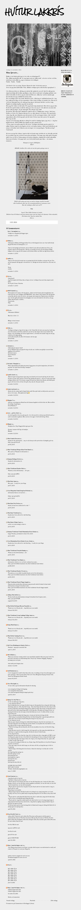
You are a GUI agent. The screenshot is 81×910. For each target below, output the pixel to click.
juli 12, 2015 (11, 526)
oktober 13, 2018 (12, 665)
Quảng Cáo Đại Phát (13, 699)
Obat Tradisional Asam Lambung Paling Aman (20, 615)
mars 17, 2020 (12, 771)
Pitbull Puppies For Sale (14, 889)
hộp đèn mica (11, 760)
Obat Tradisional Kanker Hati (16, 468)
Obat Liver (30, 674)
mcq (9, 865)
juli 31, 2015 (11, 589)
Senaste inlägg (10, 900)
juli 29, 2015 (11, 577)
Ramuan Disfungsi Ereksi (14, 459)
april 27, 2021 (11, 859)
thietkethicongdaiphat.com (20, 769)
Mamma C (10, 400)
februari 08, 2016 (12, 640)
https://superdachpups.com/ (15, 845)
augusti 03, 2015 (12, 601)
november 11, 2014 (13, 235)
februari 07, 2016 (12, 631)
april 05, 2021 (11, 809)
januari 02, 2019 (12, 678)
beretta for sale (12, 831)
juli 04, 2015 (11, 454)
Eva (9, 310)
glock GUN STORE (13, 838)
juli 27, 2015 (11, 555)
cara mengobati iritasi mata (15, 690)
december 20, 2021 (13, 893)
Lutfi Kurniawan (12, 671)
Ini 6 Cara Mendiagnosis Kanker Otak (18, 645)
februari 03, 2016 (12, 619)
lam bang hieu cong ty (14, 757)
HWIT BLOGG (12, 291)
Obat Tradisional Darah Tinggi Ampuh (18, 582)
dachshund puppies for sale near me (17, 857)
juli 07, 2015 (11, 485)
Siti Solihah (11, 654)
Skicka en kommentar (14, 897)
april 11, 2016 (11, 649)
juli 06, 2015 (11, 463)
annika (9, 258)
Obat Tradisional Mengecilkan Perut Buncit (19, 449)
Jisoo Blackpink (12, 683)
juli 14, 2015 (11, 545)
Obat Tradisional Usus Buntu (15, 560)
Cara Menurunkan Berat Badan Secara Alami (20, 541)
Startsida (32, 900)
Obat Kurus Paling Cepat (14, 522)
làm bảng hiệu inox (13, 755)
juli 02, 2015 (11, 444)
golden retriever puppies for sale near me (19, 855)
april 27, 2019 (11, 694)
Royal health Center (13, 814)
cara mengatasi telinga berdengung (17, 689)
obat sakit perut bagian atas (15, 663)
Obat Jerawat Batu (21, 674)
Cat (9, 276)
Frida (9, 328)
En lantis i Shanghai (13, 363)
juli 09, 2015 (11, 507)
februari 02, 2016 (12, 610)
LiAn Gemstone (12, 776)
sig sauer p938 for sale (14, 828)
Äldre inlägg (54, 900)
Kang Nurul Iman (12, 625)
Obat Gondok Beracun (14, 438)
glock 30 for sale (12, 834)
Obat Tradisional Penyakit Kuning (17, 550)
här (18, 135)
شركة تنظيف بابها (12, 868)
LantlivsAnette (12, 374)
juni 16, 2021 (11, 882)
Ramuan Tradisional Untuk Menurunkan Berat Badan (22, 531)
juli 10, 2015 (11, 517)
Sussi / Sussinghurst (13, 231)
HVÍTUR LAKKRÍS (34, 12)
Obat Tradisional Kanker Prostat (17, 571)
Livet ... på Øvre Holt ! (13, 413)
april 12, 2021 (11, 840)
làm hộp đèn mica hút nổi (14, 762)
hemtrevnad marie (12, 389)
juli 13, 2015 (11, 536)
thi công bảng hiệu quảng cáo (15, 752)
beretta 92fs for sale (13, 824)
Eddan (9, 240)
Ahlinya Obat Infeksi (13, 595)
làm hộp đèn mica (12, 758)
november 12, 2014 (13, 384)
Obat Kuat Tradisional (14, 513)
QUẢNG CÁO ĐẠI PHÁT (14, 765)
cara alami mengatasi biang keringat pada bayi (20, 692)
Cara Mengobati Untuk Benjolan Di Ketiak (19, 490)
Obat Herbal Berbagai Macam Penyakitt (18, 606)
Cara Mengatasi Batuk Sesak (19, 676)
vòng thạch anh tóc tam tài (15, 778)
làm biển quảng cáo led (14, 753)
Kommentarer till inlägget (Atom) (24, 903)
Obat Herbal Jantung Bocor (15, 636)
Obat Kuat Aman (12, 481)
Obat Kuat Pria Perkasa (14, 503)
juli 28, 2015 (11, 566)
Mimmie (10, 424)
